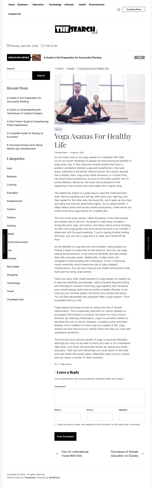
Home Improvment (17, 241)
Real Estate (13, 266)
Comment (60, 386)
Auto (9, 168)
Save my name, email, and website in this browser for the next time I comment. (99, 424)
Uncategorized (15, 299)
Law (9, 250)
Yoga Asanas (65, 364)
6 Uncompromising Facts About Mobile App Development (24, 146)
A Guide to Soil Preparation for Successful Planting (24, 99)
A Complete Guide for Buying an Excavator (25, 135)
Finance (11, 217)
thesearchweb (60, 152)
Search (11, 68)
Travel (10, 291)
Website (123, 409)
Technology (55, 4)
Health (82, 4)
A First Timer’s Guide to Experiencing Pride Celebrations (27, 123)
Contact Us (14, 14)
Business (24, 4)
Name (58, 409)
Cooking (11, 184)
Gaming (11, 225)
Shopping (12, 274)
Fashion (11, 209)
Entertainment (98, 4)
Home (11, 4)
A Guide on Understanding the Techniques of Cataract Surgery (24, 111)
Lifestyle (70, 4)
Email (90, 409)
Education (39, 4)
